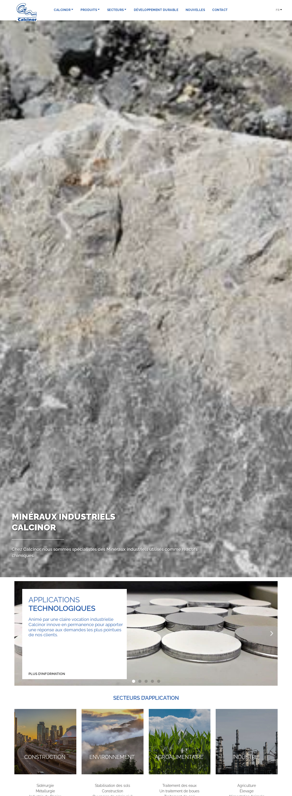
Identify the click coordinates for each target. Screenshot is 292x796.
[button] (20, 633)
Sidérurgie (45, 785)
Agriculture (246, 785)
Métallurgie (45, 791)
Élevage (247, 791)
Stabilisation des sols (112, 785)
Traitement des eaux (179, 785)
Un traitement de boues (179, 791)
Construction (112, 791)
